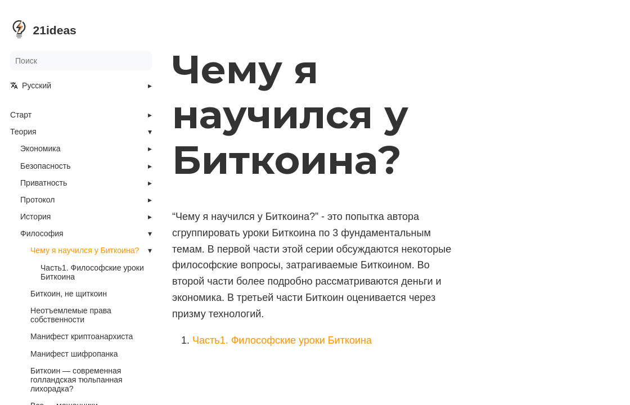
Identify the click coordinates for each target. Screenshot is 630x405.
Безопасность (45, 165)
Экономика (40, 148)
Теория (23, 131)
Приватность (43, 182)
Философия (42, 233)
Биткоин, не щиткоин (68, 293)
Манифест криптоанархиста (81, 336)
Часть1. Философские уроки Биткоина (92, 272)
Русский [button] (30, 85)
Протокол (37, 199)
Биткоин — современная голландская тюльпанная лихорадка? (76, 379)
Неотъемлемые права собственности (70, 315)
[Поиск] (81, 60)
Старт (21, 114)
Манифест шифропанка (74, 353)
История (35, 216)
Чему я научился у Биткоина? (84, 250)
